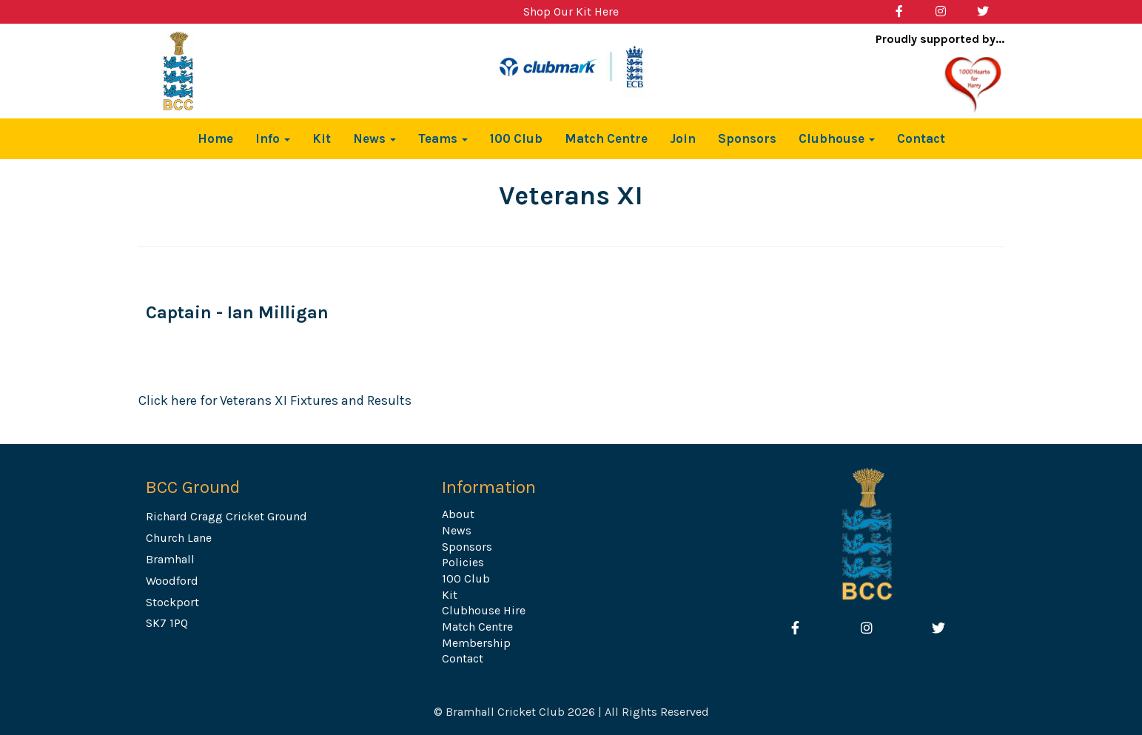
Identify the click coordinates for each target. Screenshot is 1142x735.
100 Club (516, 138)
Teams (443, 138)
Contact (921, 138)
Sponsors (747, 138)
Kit (321, 138)
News (374, 138)
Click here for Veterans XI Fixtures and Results (275, 400)
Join (683, 138)
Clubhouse (837, 138)
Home (215, 138)
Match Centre (606, 138)
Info (272, 138)
